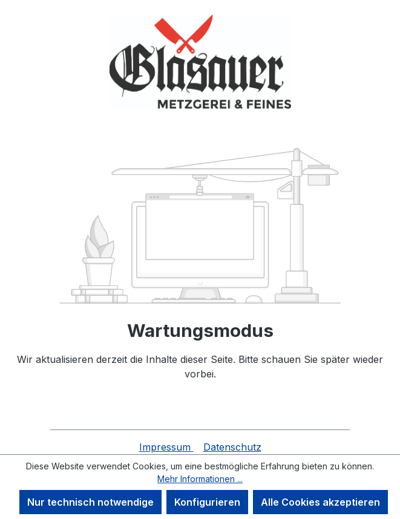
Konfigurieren (207, 502)
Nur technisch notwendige (90, 502)
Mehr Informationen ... (200, 479)
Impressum (166, 447)
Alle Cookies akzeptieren (320, 502)
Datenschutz (232, 447)
